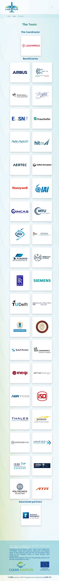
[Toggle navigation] (52, 7)
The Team (20, 16)
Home (9, 16)
